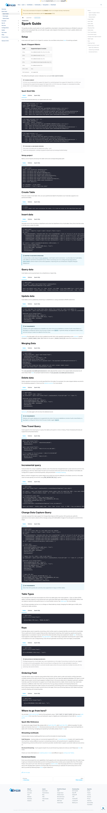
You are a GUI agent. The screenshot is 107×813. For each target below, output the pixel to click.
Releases (29, 796)
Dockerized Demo (93, 51)
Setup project (92, 17)
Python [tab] (30, 95)
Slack (74, 792)
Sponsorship (90, 802)
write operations (43, 258)
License (89, 794)
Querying (24, 336)
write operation (36, 663)
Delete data (90, 30)
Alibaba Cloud (60, 794)
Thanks (88, 792)
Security (89, 796)
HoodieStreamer (62, 739)
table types (64, 601)
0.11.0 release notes (36, 86)
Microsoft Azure (60, 796)
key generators (46, 636)
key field (25, 330)
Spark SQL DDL (52, 725)
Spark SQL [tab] (37, 95)
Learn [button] (23, 4)
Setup (89, 10)
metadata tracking (60, 472)
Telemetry (89, 800)
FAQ (43, 800)
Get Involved (75, 790)
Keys (89, 41)
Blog (43, 794)
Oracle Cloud (60, 802)
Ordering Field (91, 43)
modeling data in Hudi (45, 753)
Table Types (90, 38)
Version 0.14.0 (10, 40)
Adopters (29, 800)
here (65, 40)
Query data (90, 23)
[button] (101, 5)
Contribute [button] (29, 4)
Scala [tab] (24, 95)
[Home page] (23, 18)
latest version (48, 13)
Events (88, 790)
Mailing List (75, 802)
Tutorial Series (45, 792)
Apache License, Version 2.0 (48, 810)
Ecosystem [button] (45, 4)
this (38, 727)
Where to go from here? (93, 45)
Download (53, 4)
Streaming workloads (94, 49)
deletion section (48, 383)
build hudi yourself (34, 714)
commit (76, 336)
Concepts (29, 792)
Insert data (90, 21)
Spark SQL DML (63, 725)
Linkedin (74, 800)
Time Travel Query (92, 32)
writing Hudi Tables (68, 753)
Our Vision (29, 790)
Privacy (88, 798)
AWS (58, 790)
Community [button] (38, 4)
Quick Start (44, 790)
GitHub (74, 794)
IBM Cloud (59, 800)
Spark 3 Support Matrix (94, 12)
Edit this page (26, 772)
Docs (19, 4)
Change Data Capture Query (94, 36)
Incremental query (92, 34)
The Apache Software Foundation (27, 810)
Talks (43, 796)
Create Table (91, 19)
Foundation (89, 804)
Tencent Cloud (60, 798)
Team (28, 794)
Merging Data (91, 28)
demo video (54, 763)
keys (71, 259)
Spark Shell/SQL (92, 14)
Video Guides (45, 798)
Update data (90, 25)
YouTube (74, 798)
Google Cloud (60, 792)
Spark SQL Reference (94, 47)
